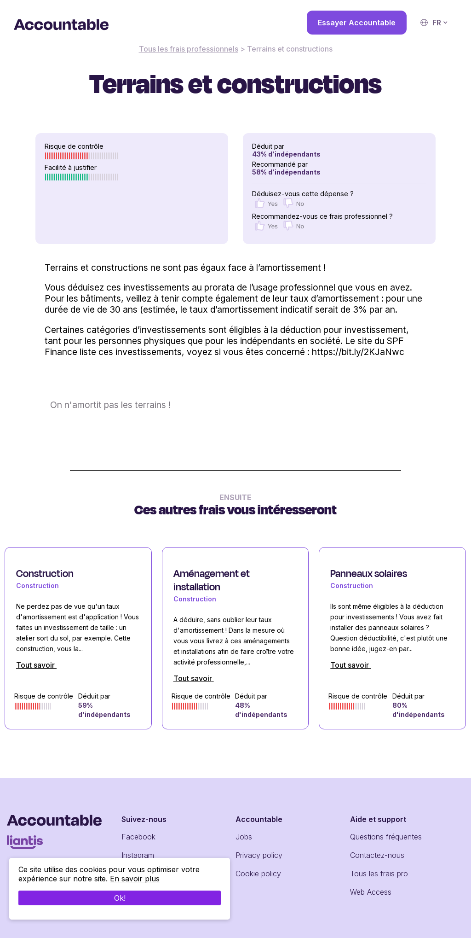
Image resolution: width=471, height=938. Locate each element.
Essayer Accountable (357, 22)
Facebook (138, 836)
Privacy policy (259, 855)
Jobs (244, 836)
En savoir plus (135, 882)
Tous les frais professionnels (188, 48)
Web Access (370, 892)
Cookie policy (258, 873)
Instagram (137, 855)
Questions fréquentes (386, 836)
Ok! (120, 901)
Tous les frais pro (379, 873)
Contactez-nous (377, 855)
